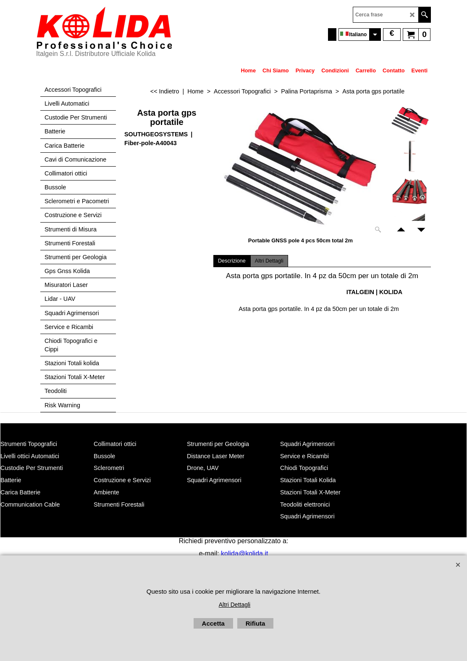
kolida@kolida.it (244, 553)
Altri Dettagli (269, 261)
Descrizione (232, 261)
